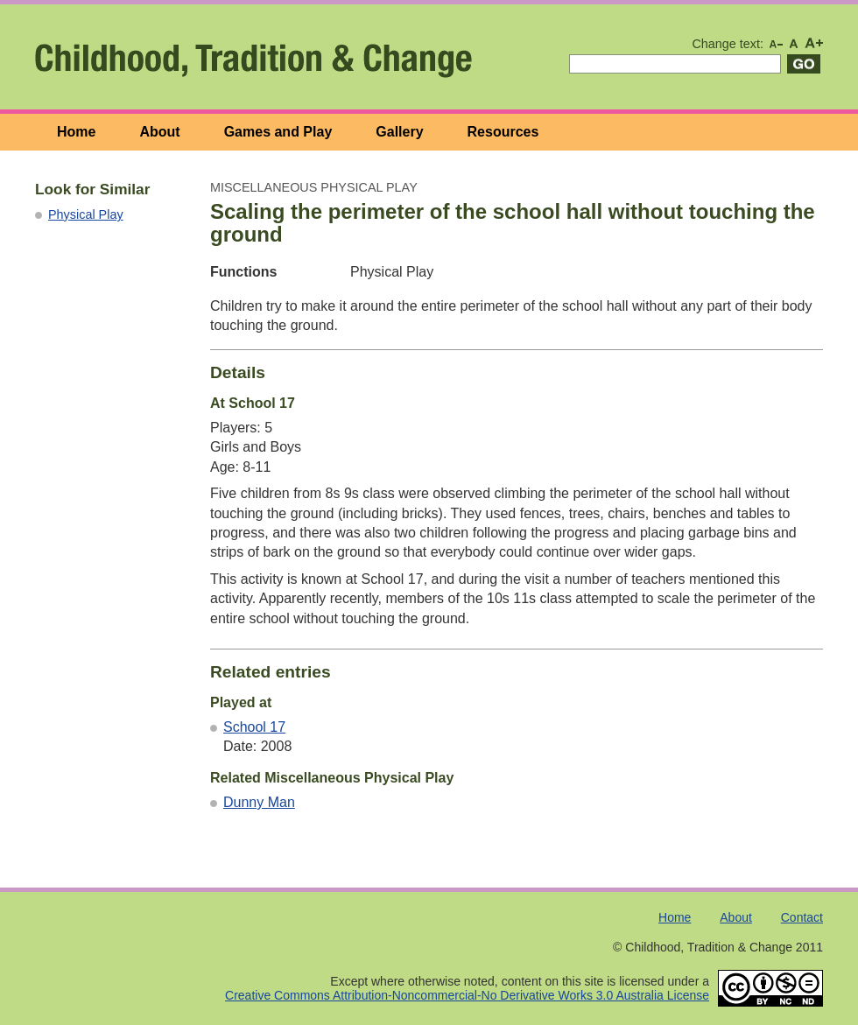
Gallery (399, 131)
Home (76, 131)
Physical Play (85, 214)
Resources (503, 131)
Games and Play (278, 131)
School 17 (254, 727)
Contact (802, 917)
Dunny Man (259, 802)
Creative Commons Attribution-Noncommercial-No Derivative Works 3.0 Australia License (467, 995)
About (159, 131)
